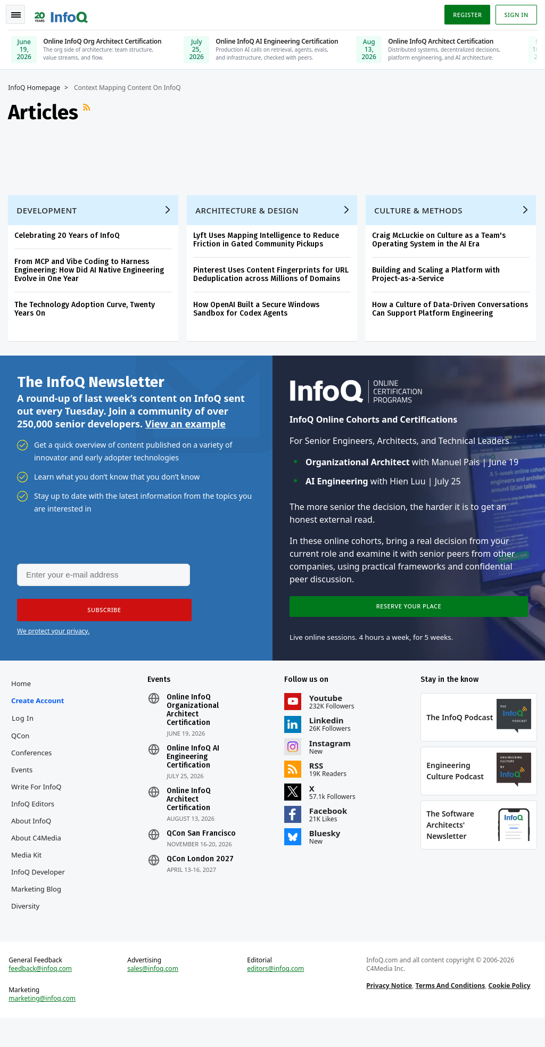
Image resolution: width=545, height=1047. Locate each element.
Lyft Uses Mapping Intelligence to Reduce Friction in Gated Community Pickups (269, 237)
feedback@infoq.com (43, 996)
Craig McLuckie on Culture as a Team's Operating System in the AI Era (441, 237)
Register (464, 13)
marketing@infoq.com (44, 1025)
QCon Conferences (34, 749)
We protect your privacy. (53, 633)
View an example (185, 424)
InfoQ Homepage (37, 85)
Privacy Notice (388, 1012)
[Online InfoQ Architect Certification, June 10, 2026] (435, 45)
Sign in (514, 13)
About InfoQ (34, 825)
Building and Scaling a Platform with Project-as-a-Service (438, 272)
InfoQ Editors (35, 808)
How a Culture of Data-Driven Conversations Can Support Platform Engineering (453, 307)
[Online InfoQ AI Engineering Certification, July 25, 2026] (263, 45)
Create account (40, 705)
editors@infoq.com (275, 996)
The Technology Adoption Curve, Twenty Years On (87, 307)
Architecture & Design (249, 208)
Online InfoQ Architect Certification (190, 804)
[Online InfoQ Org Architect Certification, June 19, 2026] (90, 45)
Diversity (28, 928)
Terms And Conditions (449, 1012)
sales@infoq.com (154, 996)
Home (24, 688)
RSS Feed (90, 110)
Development (49, 208)
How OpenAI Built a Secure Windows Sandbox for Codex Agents (259, 307)
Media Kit (29, 859)
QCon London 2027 (201, 864)
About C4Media (39, 842)
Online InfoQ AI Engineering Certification (194, 761)
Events (24, 774)
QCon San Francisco (202, 838)
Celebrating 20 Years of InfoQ (69, 233)
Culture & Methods (421, 208)
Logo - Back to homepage (63, 11)
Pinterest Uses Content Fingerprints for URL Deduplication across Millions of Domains (273, 272)
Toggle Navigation (21, 12)
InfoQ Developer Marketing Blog (39, 894)
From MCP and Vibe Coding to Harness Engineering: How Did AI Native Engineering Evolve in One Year (92, 268)
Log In (25, 723)
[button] (100, 612)
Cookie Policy (509, 1012)
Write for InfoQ (39, 791)
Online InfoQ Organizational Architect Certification (194, 715)
